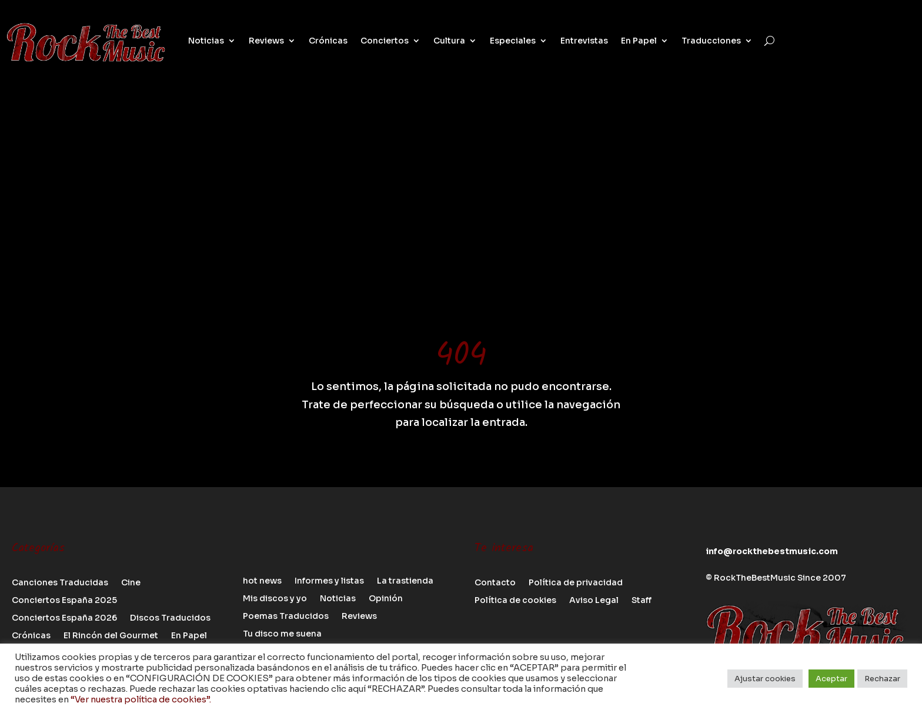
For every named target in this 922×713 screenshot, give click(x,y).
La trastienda (405, 581)
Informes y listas (329, 581)
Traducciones (711, 40)
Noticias (206, 40)
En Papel (639, 40)
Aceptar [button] (831, 679)
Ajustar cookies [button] (765, 679)
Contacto (495, 583)
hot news (262, 581)
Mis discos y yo (275, 599)
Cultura (449, 40)
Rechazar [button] (882, 679)
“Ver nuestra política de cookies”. (141, 699)
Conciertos (384, 40)
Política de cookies (515, 600)
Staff (642, 600)
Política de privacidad (576, 583)
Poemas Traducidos (286, 616)
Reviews (266, 40)
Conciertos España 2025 (64, 600)
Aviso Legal (594, 600)
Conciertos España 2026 (64, 618)
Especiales (513, 40)
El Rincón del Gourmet (111, 636)
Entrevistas (584, 40)
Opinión (386, 599)
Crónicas (328, 40)
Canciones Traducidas (60, 583)
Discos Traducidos (170, 618)
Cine (131, 583)
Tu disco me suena (282, 634)
